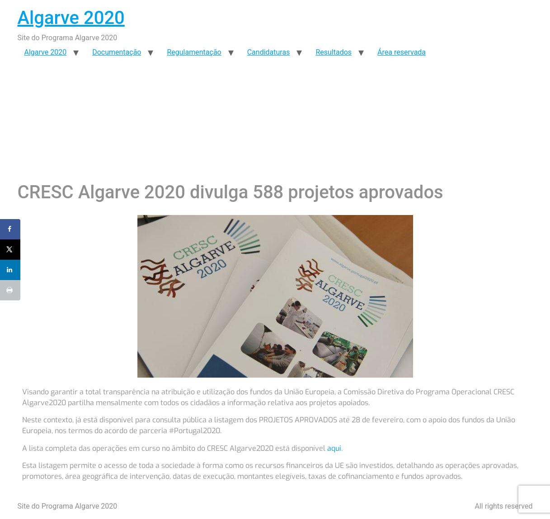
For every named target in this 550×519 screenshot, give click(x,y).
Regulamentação (194, 52)
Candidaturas (268, 52)
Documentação (116, 52)
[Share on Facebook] (10, 229)
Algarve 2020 (71, 17)
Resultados (333, 52)
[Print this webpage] (10, 290)
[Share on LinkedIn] (10, 270)
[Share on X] (10, 249)
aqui (334, 448)
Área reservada (401, 52)
